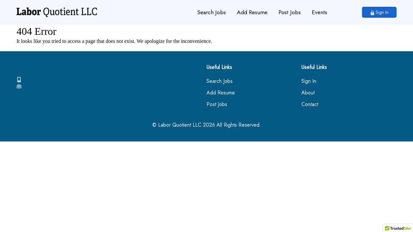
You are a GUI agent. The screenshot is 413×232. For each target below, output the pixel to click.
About (308, 93)
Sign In (379, 12)
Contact (309, 104)
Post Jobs (289, 12)
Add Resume (252, 12)
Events (319, 12)
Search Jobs (211, 12)
